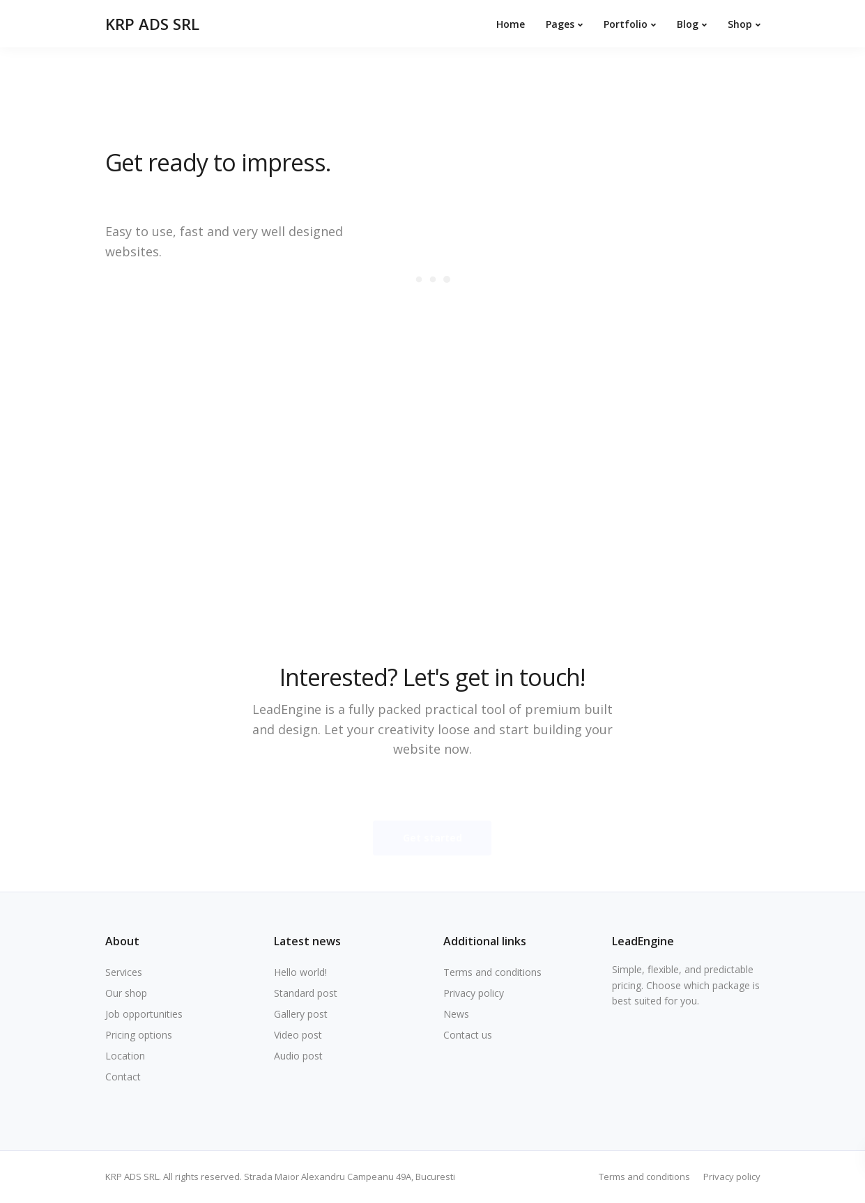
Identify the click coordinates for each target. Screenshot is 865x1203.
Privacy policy (473, 993)
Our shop (126, 993)
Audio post (298, 1055)
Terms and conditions (492, 972)
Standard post (305, 993)
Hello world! (300, 972)
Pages (560, 24)
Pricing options (138, 1034)
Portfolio (626, 24)
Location (125, 1055)
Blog (687, 24)
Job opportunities (144, 1013)
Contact (123, 1076)
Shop (740, 24)
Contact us (467, 1034)
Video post (298, 1034)
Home (510, 24)
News (456, 1013)
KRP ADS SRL (152, 23)
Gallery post (301, 1013)
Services (123, 972)
